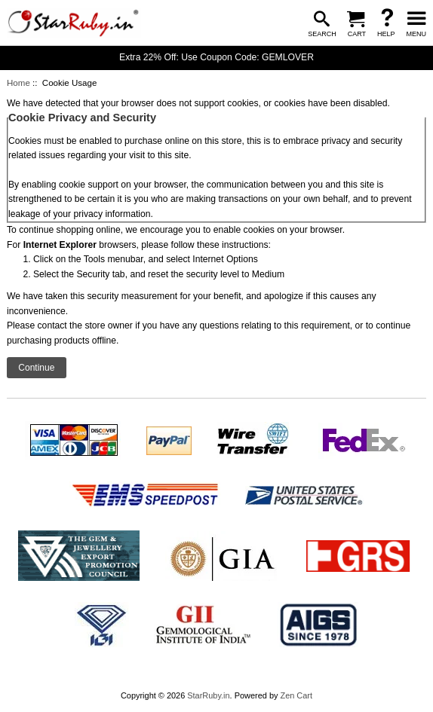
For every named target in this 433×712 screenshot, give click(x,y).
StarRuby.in (208, 695)
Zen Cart (296, 695)
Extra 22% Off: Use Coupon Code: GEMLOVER (216, 57)
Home (18, 82)
